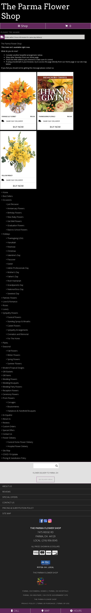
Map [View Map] (45, 610)
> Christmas (11, 251)
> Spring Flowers (13, 359)
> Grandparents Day (14, 285)
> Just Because (12, 204)
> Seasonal (6, 346)
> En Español (6, 415)
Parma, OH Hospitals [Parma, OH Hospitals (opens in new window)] (58, 591)
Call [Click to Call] (15, 610)
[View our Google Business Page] (45, 522)
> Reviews (5, 422)
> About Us (6, 419)
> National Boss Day (14, 289)
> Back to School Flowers (16, 229)
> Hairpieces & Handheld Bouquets (21, 411)
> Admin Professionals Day (17, 268)
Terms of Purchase (46, 603)
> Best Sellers (7, 196)
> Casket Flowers (13, 325)
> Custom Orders (8, 426)
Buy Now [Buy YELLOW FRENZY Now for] (18, 185)
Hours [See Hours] (76, 610)
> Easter (9, 263)
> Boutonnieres (12, 406)
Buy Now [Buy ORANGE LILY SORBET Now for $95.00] (18, 126)
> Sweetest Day (12, 293)
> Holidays (5, 234)
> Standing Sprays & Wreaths (18, 321)
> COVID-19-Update (9, 454)
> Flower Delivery (8, 437)
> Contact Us (6, 434)
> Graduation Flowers (15, 225)
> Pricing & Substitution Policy (13, 458)
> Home (4, 192)
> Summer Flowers (14, 363)
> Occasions (6, 200)
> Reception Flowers (9, 390)
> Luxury (4, 309)
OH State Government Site (55, 595)
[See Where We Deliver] (45, 479)
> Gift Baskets (7, 371)
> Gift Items (6, 375)
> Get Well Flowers (14, 221)
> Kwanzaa (10, 246)
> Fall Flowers (12, 350)
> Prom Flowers (8, 398)
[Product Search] (46, 465)
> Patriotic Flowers (9, 298)
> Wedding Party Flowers (11, 386)
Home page (34, 57)
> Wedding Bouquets (10, 383)
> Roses (4, 305)
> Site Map (5, 450)
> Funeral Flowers (13, 317)
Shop (23, 26)
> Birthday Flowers (14, 212)
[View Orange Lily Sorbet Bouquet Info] (18, 93)
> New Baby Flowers (14, 217)
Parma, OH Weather (32, 595)
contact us (50, 68)
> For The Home (13, 338)
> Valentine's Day (13, 255)
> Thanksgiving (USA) (14, 238)
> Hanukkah (11, 242)
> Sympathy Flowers (9, 313)
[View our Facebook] (41, 522)
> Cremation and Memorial (17, 334)
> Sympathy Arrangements (17, 330)
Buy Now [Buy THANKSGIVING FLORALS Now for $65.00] (55, 126)
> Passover (10, 259)
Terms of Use (63, 603)
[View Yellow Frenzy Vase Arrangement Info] (18, 152)
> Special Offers (7, 430)
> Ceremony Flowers (10, 394)
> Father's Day (12, 276)
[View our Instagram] (50, 522)
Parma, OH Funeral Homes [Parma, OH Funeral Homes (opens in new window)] (35, 591)
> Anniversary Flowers (15, 208)
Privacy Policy (28, 603)
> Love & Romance (9, 301)
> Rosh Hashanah (13, 280)
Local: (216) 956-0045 (45, 540)
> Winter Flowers (13, 355)
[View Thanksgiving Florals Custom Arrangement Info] (55, 93)
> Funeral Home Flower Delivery (19, 442)
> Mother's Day (12, 272)
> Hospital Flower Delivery (17, 446)
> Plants (4, 342)
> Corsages (11, 402)
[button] (45, 563)
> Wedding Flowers (9, 379)
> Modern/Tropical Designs (12, 367)
